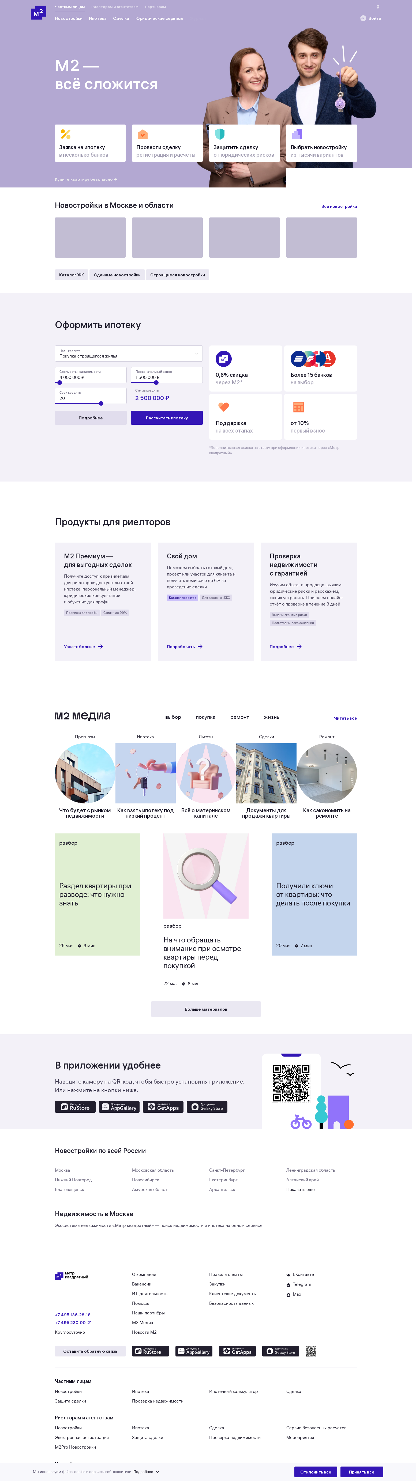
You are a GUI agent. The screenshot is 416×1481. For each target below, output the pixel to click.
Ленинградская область (310, 1173)
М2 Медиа (142, 1326)
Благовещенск (69, 1193)
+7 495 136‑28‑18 (73, 1318)
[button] (163, 1471)
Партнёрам (155, 6)
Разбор (68, 846)
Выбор (173, 720)
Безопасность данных (231, 1306)
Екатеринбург (223, 1183)
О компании (144, 1277)
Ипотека (140, 1394)
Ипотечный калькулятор (233, 1394)
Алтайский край (302, 1183)
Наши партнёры (148, 1316)
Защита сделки (70, 1404)
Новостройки (68, 1394)
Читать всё (345, 721)
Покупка (206, 720)
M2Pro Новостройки (75, 1450)
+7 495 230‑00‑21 (73, 1325)
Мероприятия (300, 1441)
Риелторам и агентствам (114, 6)
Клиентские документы (233, 1297)
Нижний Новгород (73, 1183)
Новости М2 (144, 1335)
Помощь (140, 1306)
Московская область (153, 1173)
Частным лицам (70, 6)
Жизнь (271, 720)
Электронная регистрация (82, 1441)
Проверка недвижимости (157, 1404)
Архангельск (222, 1193)
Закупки (217, 1287)
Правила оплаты (226, 1277)
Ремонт (239, 720)
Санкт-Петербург (227, 1173)
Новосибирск (145, 1183)
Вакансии (141, 1287)
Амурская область (151, 1193)
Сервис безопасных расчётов (316, 1431)
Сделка (293, 1394)
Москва (62, 1173)
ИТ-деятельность (149, 1297)
